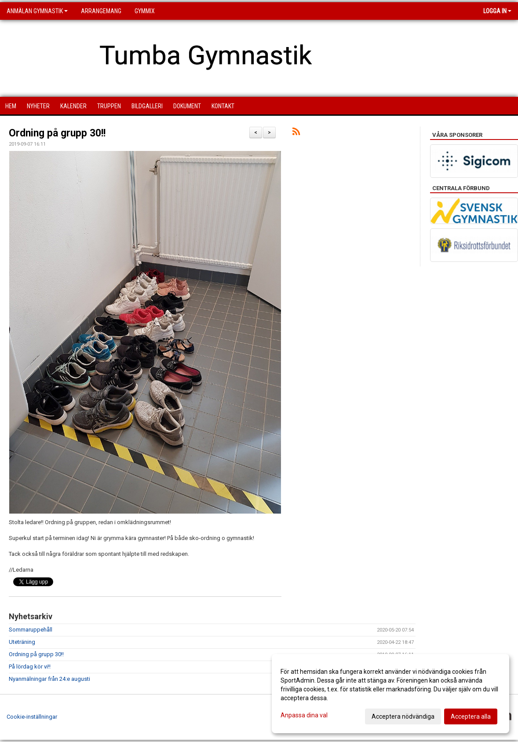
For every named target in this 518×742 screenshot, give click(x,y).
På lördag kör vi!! (30, 666)
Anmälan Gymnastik (37, 11)
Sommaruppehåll (30, 629)
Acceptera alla (471, 716)
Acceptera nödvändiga (403, 716)
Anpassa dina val (304, 715)
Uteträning (22, 642)
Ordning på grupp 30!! (57, 133)
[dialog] (390, 693)
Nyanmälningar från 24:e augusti (49, 679)
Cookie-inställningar (32, 716)
